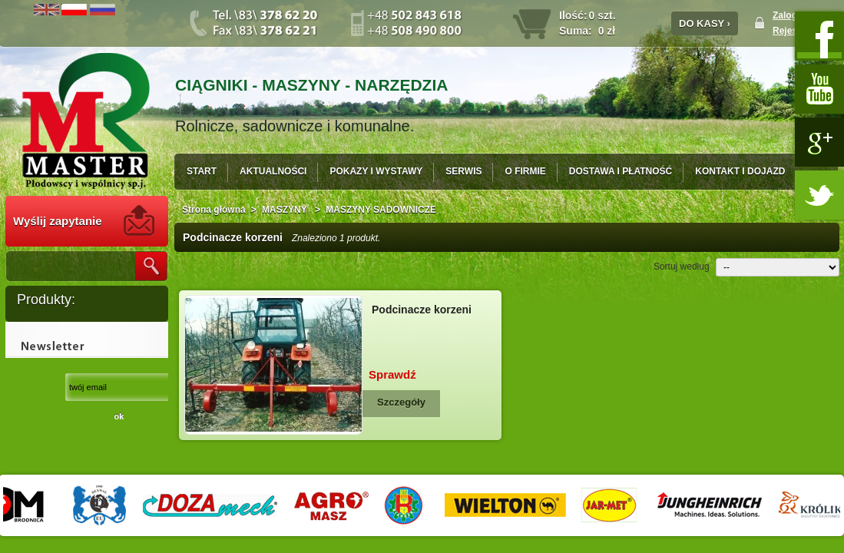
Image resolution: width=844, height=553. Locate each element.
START (202, 171)
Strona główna (214, 209)
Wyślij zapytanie (57, 220)
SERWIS (463, 171)
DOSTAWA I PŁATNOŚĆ (620, 171)
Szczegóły (401, 402)
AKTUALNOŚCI (273, 171)
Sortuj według (682, 266)
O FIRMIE (525, 171)
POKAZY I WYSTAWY (375, 171)
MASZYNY (285, 209)
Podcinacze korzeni (422, 309)
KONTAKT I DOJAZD (740, 171)
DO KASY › (704, 23)
